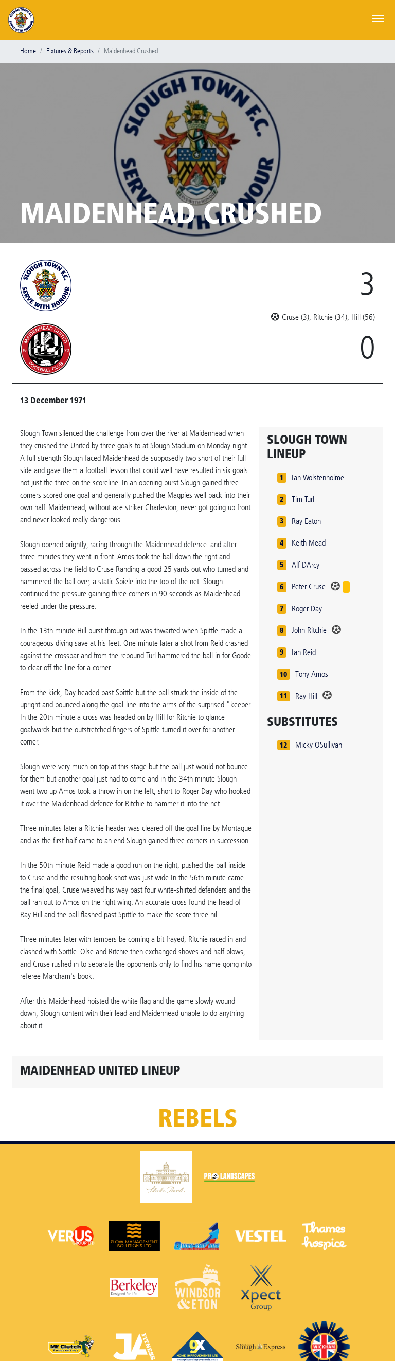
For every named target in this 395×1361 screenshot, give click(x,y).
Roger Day (307, 608)
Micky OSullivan (318, 745)
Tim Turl (303, 499)
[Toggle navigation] (378, 17)
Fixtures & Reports (70, 51)
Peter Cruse (309, 586)
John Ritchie (309, 630)
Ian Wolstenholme (318, 477)
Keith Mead (309, 543)
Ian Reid (304, 652)
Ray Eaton (306, 521)
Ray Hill (306, 696)
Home (28, 51)
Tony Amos (311, 674)
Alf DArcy (305, 565)
